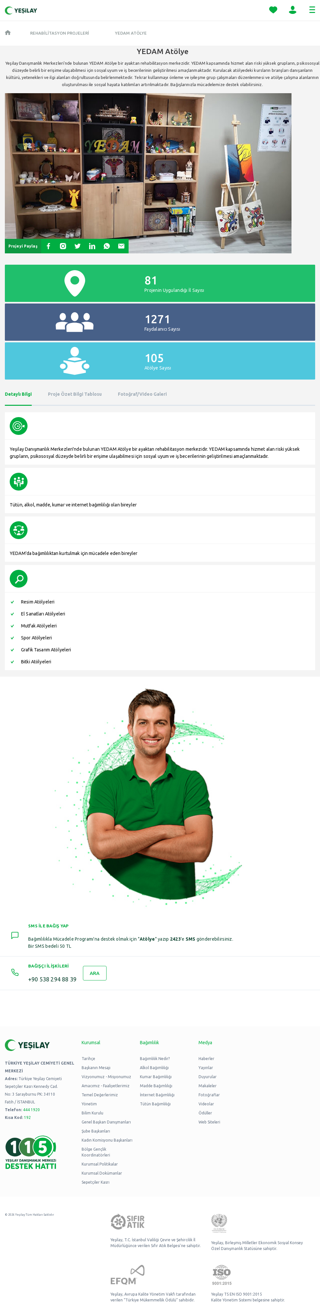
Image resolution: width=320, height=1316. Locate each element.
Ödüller (205, 1113)
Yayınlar (206, 1068)
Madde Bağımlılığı (156, 1086)
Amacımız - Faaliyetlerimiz (106, 1086)
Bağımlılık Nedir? (155, 1058)
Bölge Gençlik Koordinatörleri (96, 1152)
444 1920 (31, 1110)
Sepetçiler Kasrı (95, 1182)
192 (27, 1117)
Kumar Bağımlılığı (156, 1077)
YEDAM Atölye (131, 33)
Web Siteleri (209, 1122)
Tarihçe (88, 1058)
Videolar (206, 1104)
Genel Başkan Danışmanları (106, 1122)
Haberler (206, 1058)
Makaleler (208, 1086)
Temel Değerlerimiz (100, 1095)
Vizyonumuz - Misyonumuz (106, 1077)
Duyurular (208, 1077)
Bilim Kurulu (92, 1113)
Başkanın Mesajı (96, 1068)
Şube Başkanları (96, 1131)
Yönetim (89, 1104)
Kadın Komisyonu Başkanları (107, 1140)
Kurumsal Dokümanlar (102, 1173)
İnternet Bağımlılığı (157, 1095)
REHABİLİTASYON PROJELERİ (59, 33)
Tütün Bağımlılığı (155, 1104)
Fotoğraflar (209, 1095)
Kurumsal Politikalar (100, 1164)
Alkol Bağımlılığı (154, 1068)
